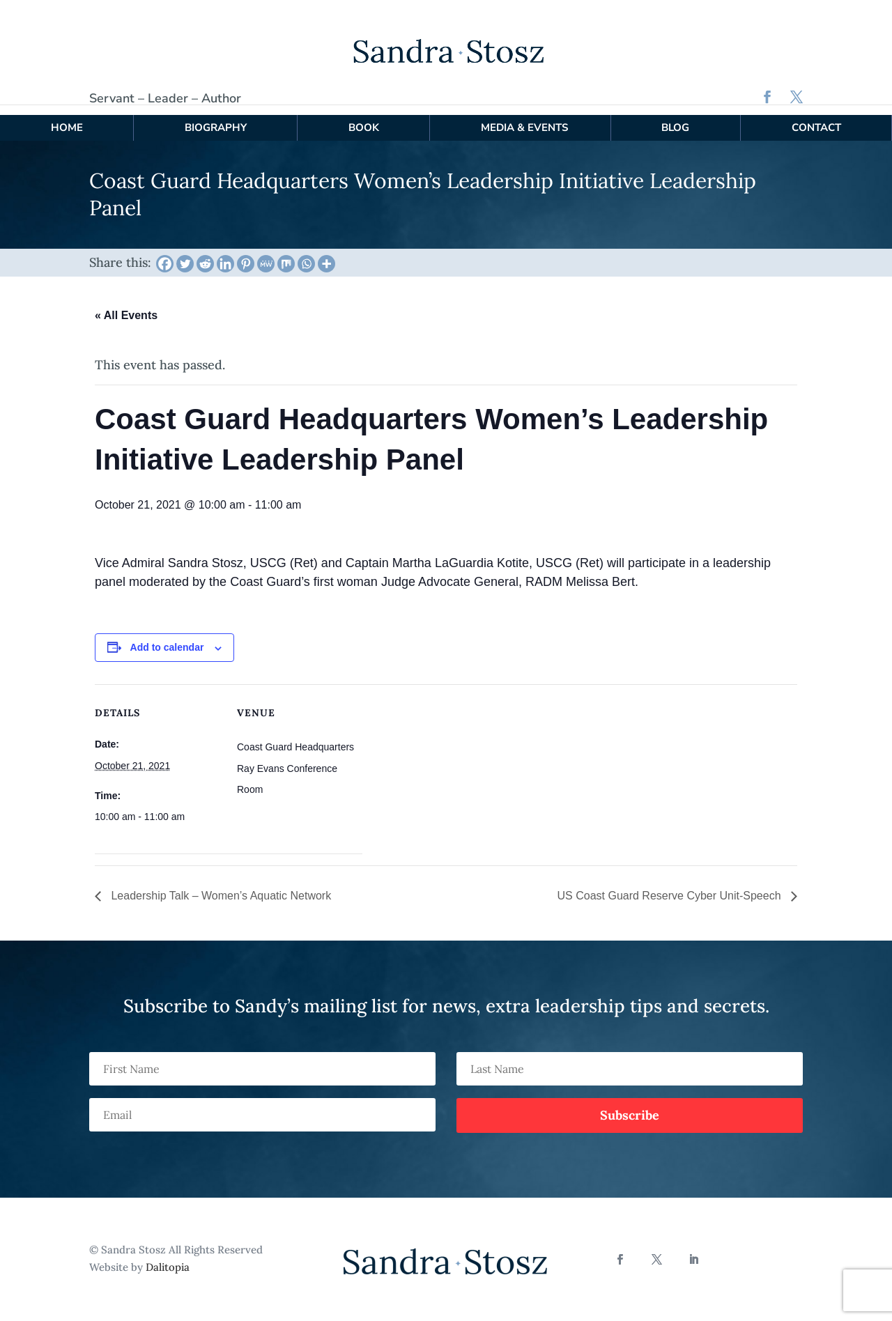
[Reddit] (205, 253)
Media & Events (524, 117)
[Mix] (286, 253)
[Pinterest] (245, 253)
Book (363, 117)
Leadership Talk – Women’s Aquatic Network (219, 886)
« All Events (126, 305)
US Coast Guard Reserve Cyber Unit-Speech (671, 886)
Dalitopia (168, 1257)
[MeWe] (266, 253)
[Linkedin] (225, 253)
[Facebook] (165, 253)
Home (67, 117)
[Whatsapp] (306, 253)
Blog (675, 117)
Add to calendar (167, 637)
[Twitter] (185, 253)
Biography (216, 117)
